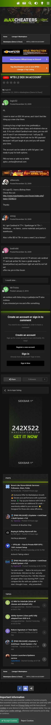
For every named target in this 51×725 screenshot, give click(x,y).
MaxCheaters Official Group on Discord (25, 59)
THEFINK (14, 647)
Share (12, 379)
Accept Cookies (9, 721)
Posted (20, 104)
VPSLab (16, 550)
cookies (3, 708)
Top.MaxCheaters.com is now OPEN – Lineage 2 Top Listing (25, 68)
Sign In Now (25, 363)
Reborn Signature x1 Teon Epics (24, 630)
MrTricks (14, 287)
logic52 (8, 90)
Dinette (14, 632)
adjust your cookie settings (10, 711)
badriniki (14, 248)
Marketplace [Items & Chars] (31, 92)
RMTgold (16, 534)
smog (13, 216)
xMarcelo (14, 180)
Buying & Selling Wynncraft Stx (23, 531)
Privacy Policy (23, 705)
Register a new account (25, 347)
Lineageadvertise (17, 607)
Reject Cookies (27, 721)
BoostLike (17, 491)
